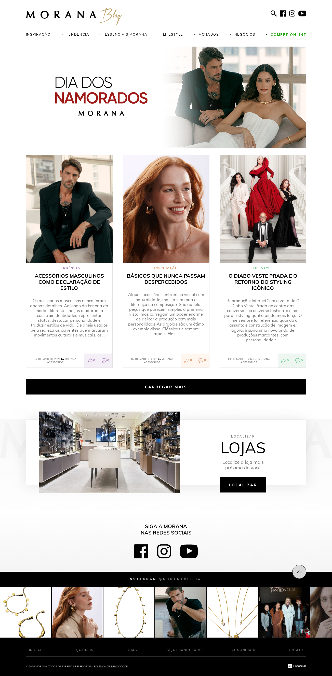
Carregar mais (166, 386)
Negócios (244, 34)
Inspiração (38, 34)
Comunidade (244, 650)
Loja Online (84, 650)
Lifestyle (173, 34)
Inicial (36, 650)
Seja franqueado (184, 650)
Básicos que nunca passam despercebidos (166, 279)
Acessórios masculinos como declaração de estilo (69, 282)
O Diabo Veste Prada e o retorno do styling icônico (263, 282)
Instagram (166, 579)
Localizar (243, 484)
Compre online (288, 34)
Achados (209, 34)
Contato (294, 650)
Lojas (131, 650)
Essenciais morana (126, 34)
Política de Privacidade (111, 666)
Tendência (77, 34)
